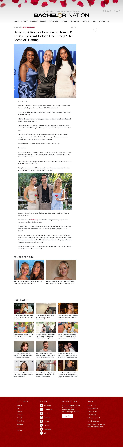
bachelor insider (29, 27)
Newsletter (21, 421)
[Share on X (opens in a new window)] (75, 27)
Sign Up (68, 416)
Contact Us (92, 405)
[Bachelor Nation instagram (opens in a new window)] (105, 11)
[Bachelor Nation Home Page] (61, 14)
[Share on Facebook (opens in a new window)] (72, 27)
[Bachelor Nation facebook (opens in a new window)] (103, 11)
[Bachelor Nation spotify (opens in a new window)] (108, 11)
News (19, 408)
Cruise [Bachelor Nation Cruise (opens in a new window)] (102, 21)
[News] (16, 21)
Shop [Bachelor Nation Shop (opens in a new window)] (94, 21)
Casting (20, 424)
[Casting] (85, 21)
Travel (64, 21)
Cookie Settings (93, 421)
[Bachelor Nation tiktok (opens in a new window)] (112, 11)
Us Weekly (34, 220)
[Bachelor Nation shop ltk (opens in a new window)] (119, 11)
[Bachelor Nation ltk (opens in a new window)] (50, 433)
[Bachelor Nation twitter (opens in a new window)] (114, 11)
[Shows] (24, 21)
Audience (74, 21)
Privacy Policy (93, 408)
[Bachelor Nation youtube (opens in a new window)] (117, 11)
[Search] (109, 21)
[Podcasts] (53, 21)
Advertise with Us (94, 418)
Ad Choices (92, 415)
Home (19, 405)
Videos (43, 21)
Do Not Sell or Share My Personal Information (96, 425)
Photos (33, 21)
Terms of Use (92, 412)
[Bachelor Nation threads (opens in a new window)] (110, 11)
